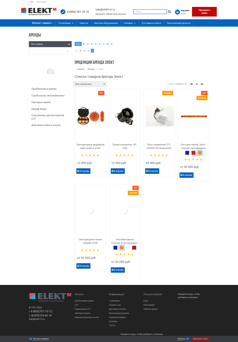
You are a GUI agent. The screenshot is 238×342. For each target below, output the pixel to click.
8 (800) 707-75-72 (78, 11)
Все (78, 43)
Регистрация (41, 2)
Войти (32, 2)
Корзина (181, 339)
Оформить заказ (204, 12)
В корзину (84, 171)
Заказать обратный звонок (110, 14)
